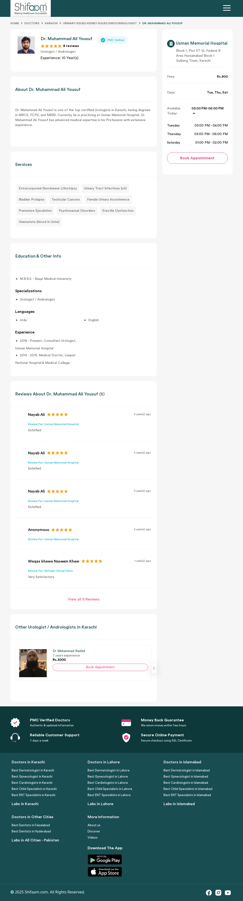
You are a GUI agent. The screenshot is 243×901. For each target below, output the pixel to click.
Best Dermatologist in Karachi (33, 770)
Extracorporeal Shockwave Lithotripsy (48, 188)
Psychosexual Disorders (77, 210)
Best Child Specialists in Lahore (110, 788)
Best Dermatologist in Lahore (109, 770)
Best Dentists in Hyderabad (31, 831)
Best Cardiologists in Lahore (108, 782)
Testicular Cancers (65, 199)
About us (94, 825)
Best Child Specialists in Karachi (34, 788)
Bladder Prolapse (31, 199)
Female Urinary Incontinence (108, 199)
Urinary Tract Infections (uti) (105, 188)
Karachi (51, 23)
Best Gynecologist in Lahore (108, 776)
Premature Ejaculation (35, 210)
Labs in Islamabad (179, 804)
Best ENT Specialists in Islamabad (187, 795)
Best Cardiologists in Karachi (32, 782)
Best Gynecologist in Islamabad (186, 776)
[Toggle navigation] (228, 8)
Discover (94, 831)
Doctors (31, 23)
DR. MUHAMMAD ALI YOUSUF (162, 23)
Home (14, 23)
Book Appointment (100, 667)
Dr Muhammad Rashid (69, 651)
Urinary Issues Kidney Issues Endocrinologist (100, 23)
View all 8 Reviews (83, 599)
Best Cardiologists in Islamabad (186, 782)
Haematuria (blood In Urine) (39, 222)
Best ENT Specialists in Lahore (109, 795)
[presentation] (154, 668)
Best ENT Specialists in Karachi (33, 795)
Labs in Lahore (100, 804)
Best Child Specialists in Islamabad (188, 788)
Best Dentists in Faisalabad (31, 825)
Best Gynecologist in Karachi (32, 776)
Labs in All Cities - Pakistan (35, 840)
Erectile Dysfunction (118, 210)
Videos (93, 837)
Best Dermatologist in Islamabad (187, 770)
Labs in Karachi (25, 804)
